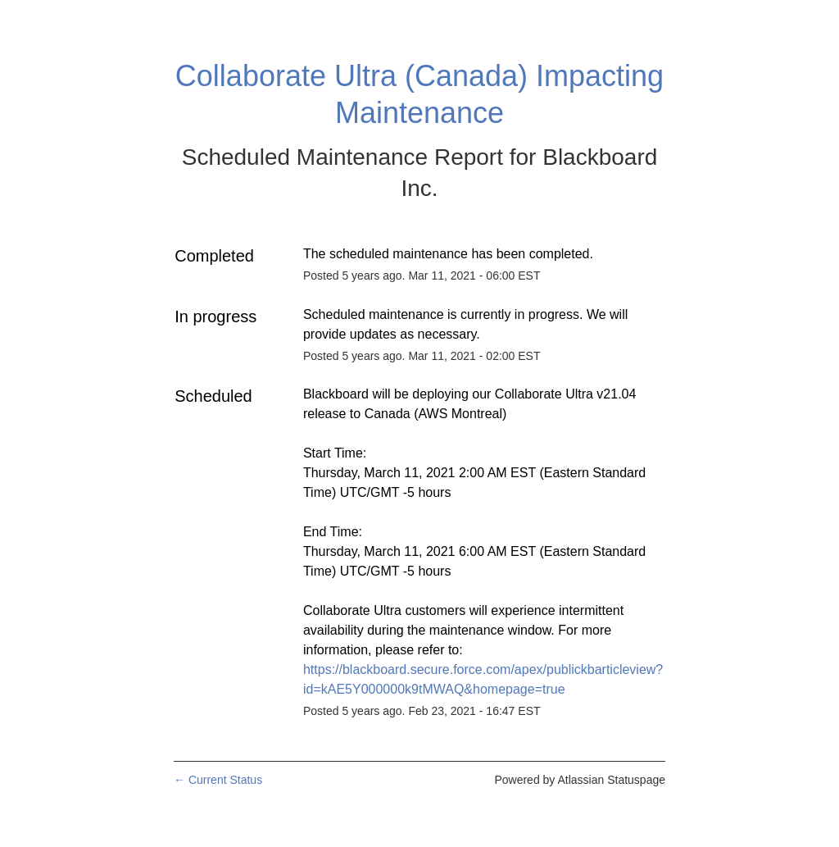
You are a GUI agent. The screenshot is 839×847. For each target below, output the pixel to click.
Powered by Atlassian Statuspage (579, 779)
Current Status (218, 779)
